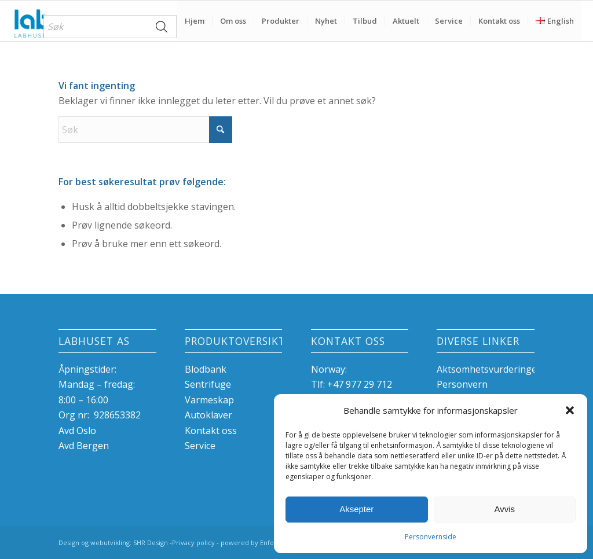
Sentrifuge (208, 384)
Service (200, 445)
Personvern (462, 384)
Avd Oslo (77, 430)
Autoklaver (208, 415)
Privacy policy (193, 542)
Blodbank (205, 369)
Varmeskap (209, 399)
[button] (570, 410)
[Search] (162, 26)
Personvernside (430, 537)
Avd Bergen (83, 445)
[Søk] (145, 129)
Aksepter (356, 509)
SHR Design (151, 542)
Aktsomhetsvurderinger (489, 369)
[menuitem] (110, 27)
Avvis (504, 509)
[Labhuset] (32, 21)
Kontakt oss (211, 430)
